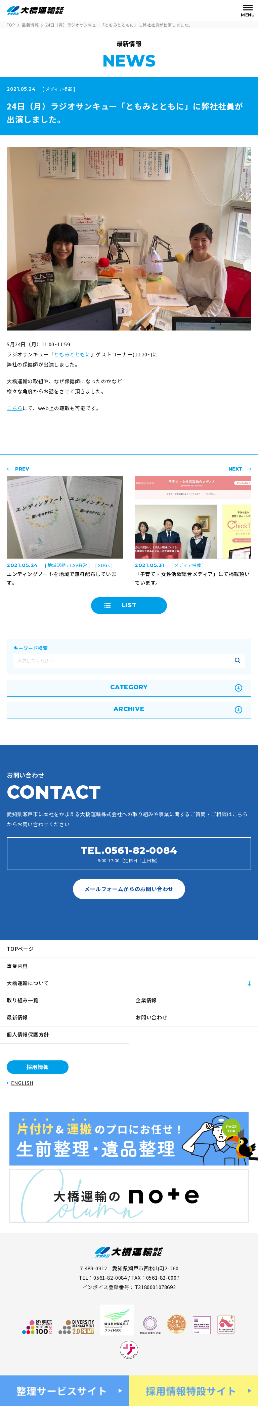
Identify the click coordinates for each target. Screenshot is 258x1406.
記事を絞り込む (237, 661)
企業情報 (146, 1000)
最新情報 (30, 25)
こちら (15, 407)
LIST (129, 605)
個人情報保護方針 (28, 1034)
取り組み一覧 (23, 1000)
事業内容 (17, 965)
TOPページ (20, 948)
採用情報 (38, 1067)
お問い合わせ (152, 1017)
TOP (11, 25)
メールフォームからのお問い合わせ (129, 889)
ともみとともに (72, 354)
